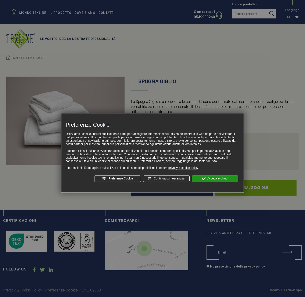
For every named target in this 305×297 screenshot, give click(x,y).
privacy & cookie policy (183, 168)
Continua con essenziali (166, 179)
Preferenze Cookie (117, 179)
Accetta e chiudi (215, 179)
